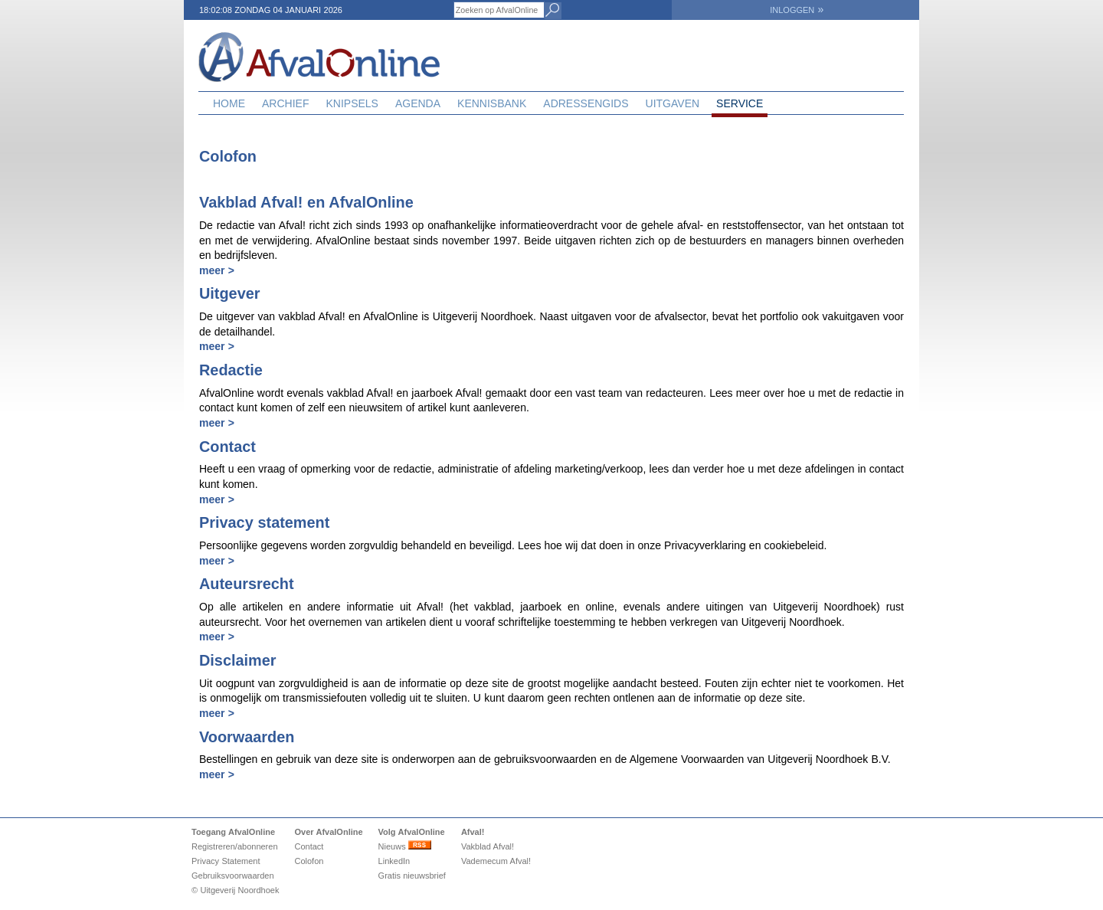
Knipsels (352, 103)
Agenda (417, 103)
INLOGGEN (796, 10)
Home (229, 103)
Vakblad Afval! (487, 846)
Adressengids (585, 103)
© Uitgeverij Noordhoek (235, 890)
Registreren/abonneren (234, 846)
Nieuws (404, 846)
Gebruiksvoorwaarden (232, 875)
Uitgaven (673, 103)
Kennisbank (491, 103)
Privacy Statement (225, 861)
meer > (216, 270)
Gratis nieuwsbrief (412, 875)
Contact (308, 846)
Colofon (308, 861)
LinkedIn (394, 861)
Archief (285, 103)
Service (739, 103)
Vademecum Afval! (496, 861)
